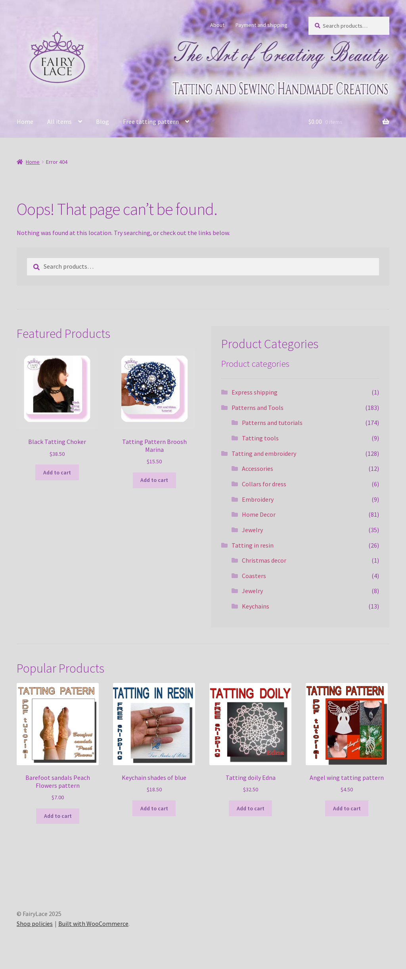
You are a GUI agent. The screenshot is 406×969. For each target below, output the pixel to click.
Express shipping (255, 392)
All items (59, 121)
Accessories (257, 468)
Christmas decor (264, 560)
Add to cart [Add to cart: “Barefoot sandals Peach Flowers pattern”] (58, 815)
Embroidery (258, 499)
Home (25, 121)
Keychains (255, 606)
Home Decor (259, 514)
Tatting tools (260, 438)
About (217, 24)
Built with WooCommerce (93, 923)
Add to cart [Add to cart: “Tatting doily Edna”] (250, 808)
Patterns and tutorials (272, 423)
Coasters (254, 576)
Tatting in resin (253, 545)
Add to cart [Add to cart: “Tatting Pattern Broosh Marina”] (154, 480)
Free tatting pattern (151, 121)
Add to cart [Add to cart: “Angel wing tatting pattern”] (347, 808)
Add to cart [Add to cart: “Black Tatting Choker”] (57, 472)
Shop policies (35, 923)
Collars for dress (264, 484)
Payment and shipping (261, 24)
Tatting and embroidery (264, 453)
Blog (102, 121)
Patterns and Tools (257, 407)
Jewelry (252, 530)
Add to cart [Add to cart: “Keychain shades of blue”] (154, 808)
